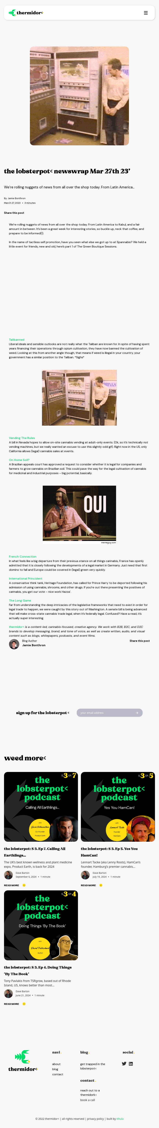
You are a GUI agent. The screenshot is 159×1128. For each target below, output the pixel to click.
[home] (29, 12)
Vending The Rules (22, 438)
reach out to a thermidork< (90, 1092)
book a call (87, 1100)
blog (55, 1069)
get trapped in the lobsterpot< (92, 1066)
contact (57, 1074)
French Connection (22, 557)
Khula (119, 1118)
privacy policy (95, 1118)
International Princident (25, 578)
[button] (145, 12)
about (56, 1064)
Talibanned (16, 340)
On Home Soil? (19, 460)
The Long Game (20, 600)
